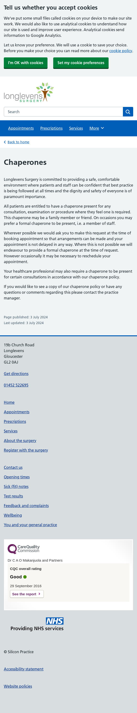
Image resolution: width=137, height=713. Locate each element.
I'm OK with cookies (25, 62)
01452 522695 (16, 385)
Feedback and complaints (26, 505)
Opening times (17, 477)
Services (76, 128)
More (97, 128)
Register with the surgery (26, 450)
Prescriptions (51, 128)
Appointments (21, 128)
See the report (24, 594)
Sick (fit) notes (16, 486)
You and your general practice (30, 524)
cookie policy (120, 50)
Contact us (13, 467)
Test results (13, 496)
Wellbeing (13, 515)
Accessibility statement (23, 669)
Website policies (18, 686)
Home (9, 402)
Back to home (18, 142)
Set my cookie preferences (81, 62)
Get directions (16, 373)
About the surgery (20, 440)
